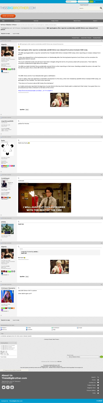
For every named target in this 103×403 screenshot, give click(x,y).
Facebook (30, 329)
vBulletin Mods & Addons (55, 367)
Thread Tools (75, 37)
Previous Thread (48, 339)
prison (21, 336)
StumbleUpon (56, 327)
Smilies (2, 352)
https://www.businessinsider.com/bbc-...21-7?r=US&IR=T (35, 90)
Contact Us (92, 382)
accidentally (3, 336)
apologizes (9, 336)
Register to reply (5, 33)
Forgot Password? (84, 4)
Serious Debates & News (39, 28)
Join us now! (8, 16)
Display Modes (97, 37)
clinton (18, 336)
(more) (7, 63)
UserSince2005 (7, 121)
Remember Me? (98, 1)
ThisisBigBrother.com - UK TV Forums (10, 28)
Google (80, 327)
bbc (13, 336)
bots (3, 140)
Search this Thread (86, 37)
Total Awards (4, 72)
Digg (54, 329)
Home (94, 380)
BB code (2, 351)
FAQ (3, 20)
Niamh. (4, 44)
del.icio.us (4, 329)
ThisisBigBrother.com (15, 401)
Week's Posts (77, 20)
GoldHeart (5, 178)
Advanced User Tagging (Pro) (41, 367)
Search (95, 20)
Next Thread (56, 339)
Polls (94, 393)
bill (15, 336)
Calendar (36, 20)
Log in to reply (16, 33)
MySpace (4, 327)
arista (3, 222)
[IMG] (1, 353)
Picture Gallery (91, 390)
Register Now (91, 388)
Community (17, 20)
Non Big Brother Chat (26, 28)
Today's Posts (54, 20)
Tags (2, 333)
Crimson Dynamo (8, 288)
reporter (29, 336)
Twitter (29, 327)
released (25, 336)
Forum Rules (3, 357)
